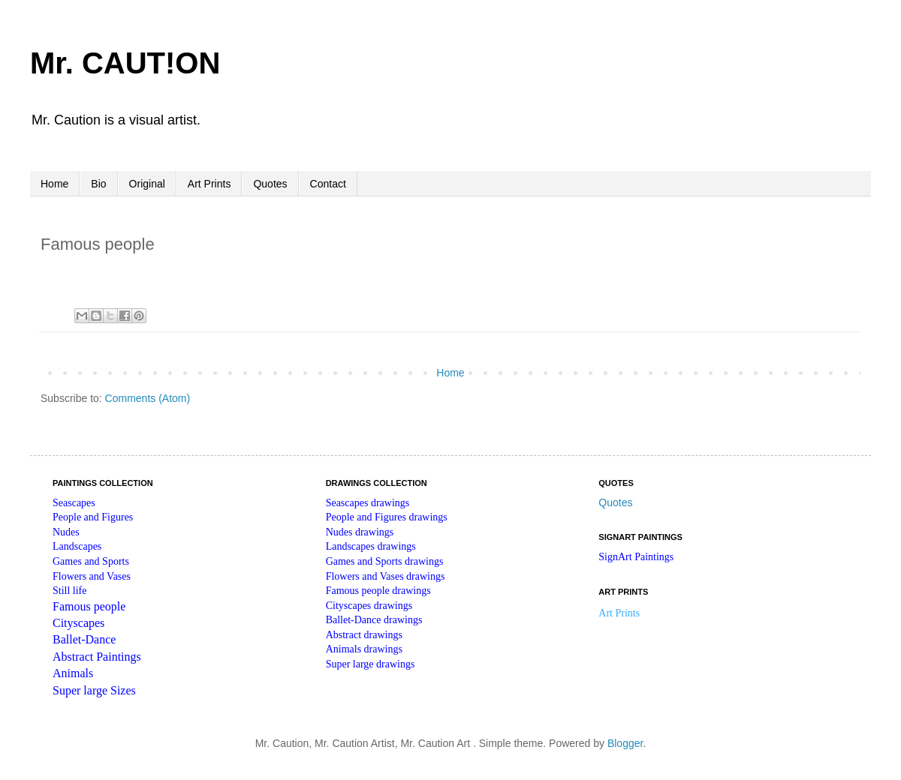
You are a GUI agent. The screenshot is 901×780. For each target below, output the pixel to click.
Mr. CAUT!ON (125, 63)
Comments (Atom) (148, 398)
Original (147, 184)
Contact (328, 184)
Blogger (625, 743)
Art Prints (209, 184)
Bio (98, 184)
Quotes (270, 184)
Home (54, 184)
